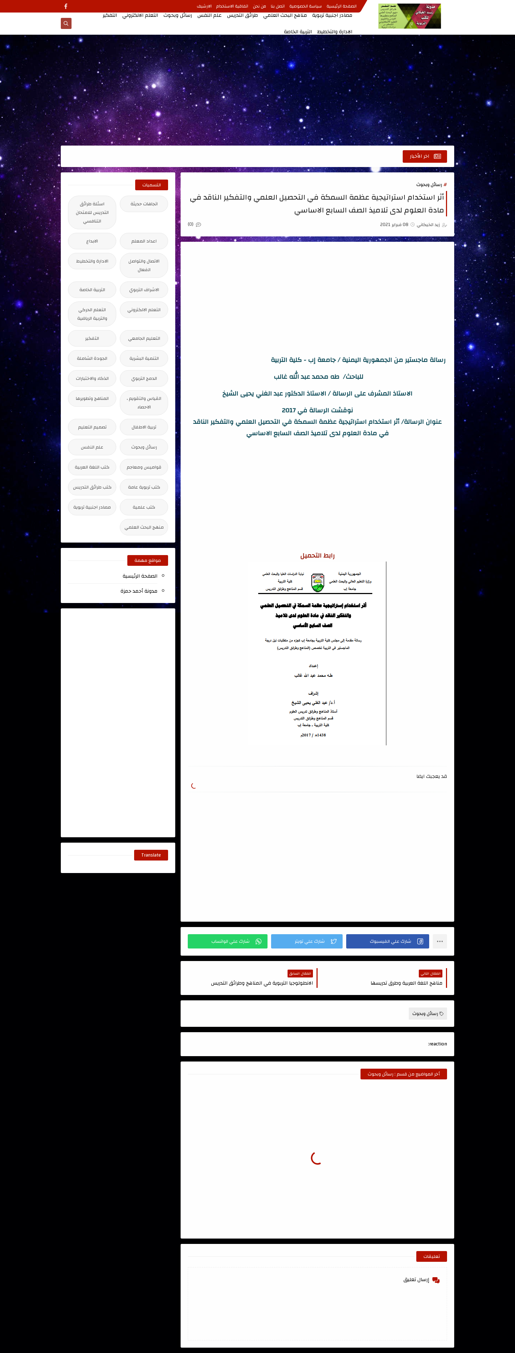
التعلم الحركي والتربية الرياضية (92, 314)
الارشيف (204, 6)
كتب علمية (144, 507)
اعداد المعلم (144, 241)
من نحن (259, 6)
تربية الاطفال (144, 427)
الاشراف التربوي (144, 289)
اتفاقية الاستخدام (232, 6)
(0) (194, 224)
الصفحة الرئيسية (342, 6)
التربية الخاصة (298, 31)
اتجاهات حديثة (144, 204)
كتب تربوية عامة (144, 487)
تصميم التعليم (92, 427)
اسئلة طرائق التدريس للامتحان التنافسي (92, 212)
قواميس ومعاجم (144, 467)
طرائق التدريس (242, 15)
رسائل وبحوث (177, 15)
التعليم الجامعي (144, 338)
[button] (387, 941)
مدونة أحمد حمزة (139, 591)
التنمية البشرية (144, 358)
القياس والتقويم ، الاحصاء (144, 402)
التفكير (110, 15)
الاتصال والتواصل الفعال (144, 265)
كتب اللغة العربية (92, 467)
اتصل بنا (278, 6)
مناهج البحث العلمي (285, 15)
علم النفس (209, 15)
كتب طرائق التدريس (92, 487)
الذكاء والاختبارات (92, 378)
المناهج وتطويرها (92, 398)
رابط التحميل (317, 556)
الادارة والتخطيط (334, 31)
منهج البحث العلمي (144, 527)
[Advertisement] (257, 90)
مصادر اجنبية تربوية (332, 15)
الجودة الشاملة (92, 358)
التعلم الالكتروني (140, 15)
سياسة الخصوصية (305, 6)
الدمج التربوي (144, 378)
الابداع (92, 241)
